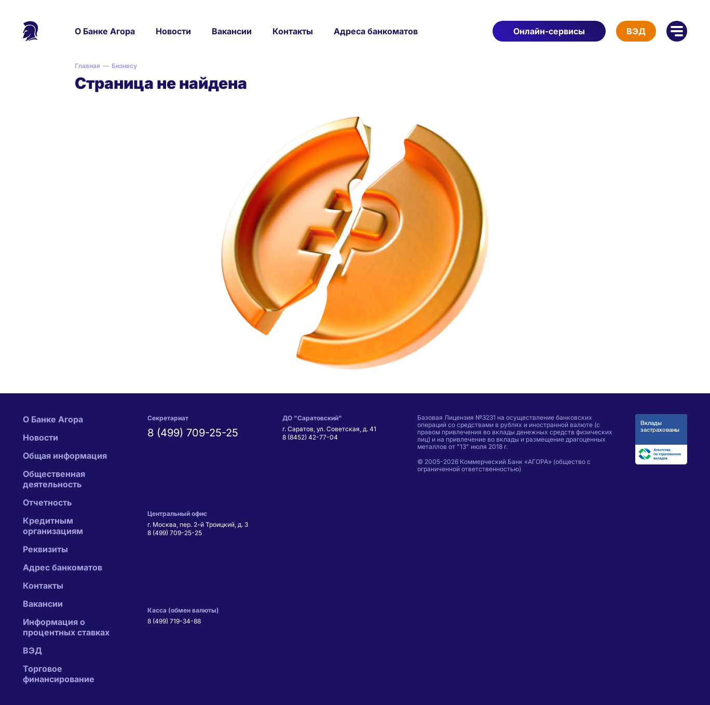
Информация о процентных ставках (66, 627)
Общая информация (65, 455)
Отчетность (47, 502)
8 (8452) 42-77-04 (310, 437)
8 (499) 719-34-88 (174, 621)
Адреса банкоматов (376, 31)
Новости (173, 31)
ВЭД (636, 31)
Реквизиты (45, 549)
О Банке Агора (105, 31)
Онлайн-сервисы (549, 31)
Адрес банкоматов (62, 567)
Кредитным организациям (53, 525)
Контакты (292, 31)
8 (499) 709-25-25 (192, 433)
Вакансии (232, 31)
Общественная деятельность (54, 479)
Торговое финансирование (58, 673)
